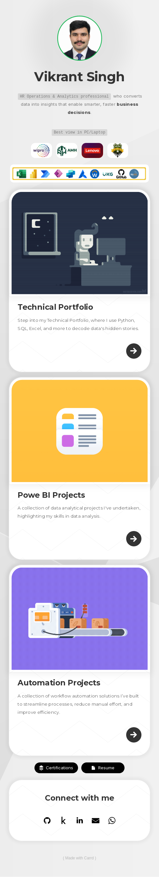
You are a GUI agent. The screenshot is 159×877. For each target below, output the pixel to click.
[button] (133, 351)
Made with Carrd (79, 858)
